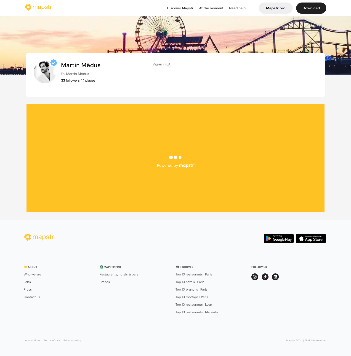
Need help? (238, 8)
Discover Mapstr (180, 8)
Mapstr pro (275, 8)
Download (311, 8)
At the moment (211, 8)
